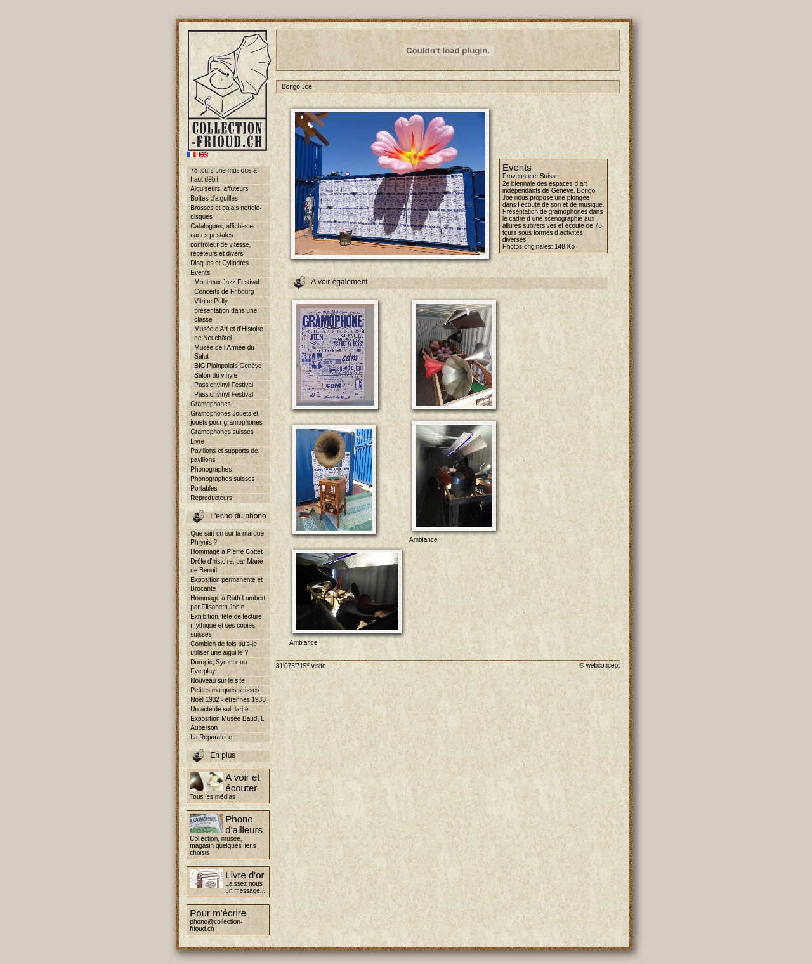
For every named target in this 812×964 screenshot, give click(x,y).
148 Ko (564, 246)
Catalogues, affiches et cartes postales (222, 231)
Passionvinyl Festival (223, 384)
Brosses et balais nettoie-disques (225, 212)
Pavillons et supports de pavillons (224, 455)
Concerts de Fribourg (224, 291)
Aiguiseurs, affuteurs (219, 188)
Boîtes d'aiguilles (214, 198)
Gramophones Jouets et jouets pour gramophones (226, 418)
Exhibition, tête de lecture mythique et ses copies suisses (225, 625)
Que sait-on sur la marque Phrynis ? (227, 538)
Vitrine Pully (211, 301)
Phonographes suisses (222, 478)
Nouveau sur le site (217, 680)
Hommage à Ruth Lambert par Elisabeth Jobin (227, 603)
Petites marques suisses (224, 690)
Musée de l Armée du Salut (224, 352)
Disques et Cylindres (219, 263)
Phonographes (211, 469)
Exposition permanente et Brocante (226, 584)
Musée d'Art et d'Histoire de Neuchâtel (228, 333)
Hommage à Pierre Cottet (226, 551)
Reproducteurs (211, 497)
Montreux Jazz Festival (226, 282)
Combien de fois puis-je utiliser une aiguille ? (223, 648)
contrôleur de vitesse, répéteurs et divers (220, 249)
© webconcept (599, 665)
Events (200, 272)
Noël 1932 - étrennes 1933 (227, 699)
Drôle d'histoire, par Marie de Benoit (226, 566)
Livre (197, 441)
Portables (203, 488)
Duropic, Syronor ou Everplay (218, 667)
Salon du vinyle (215, 375)
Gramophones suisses (222, 431)
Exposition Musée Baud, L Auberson (227, 723)
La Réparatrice (211, 737)
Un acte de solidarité (219, 709)
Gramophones (210, 403)
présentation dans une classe (225, 315)
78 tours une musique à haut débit (223, 175)
